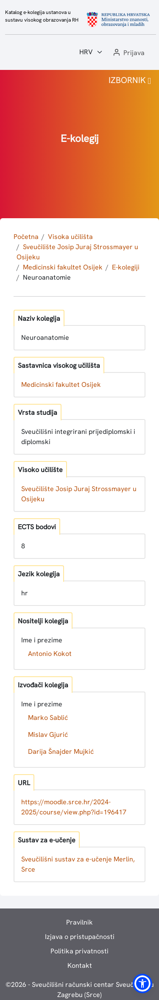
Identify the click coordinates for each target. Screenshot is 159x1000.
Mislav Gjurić (48, 734)
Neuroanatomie (47, 277)
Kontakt (79, 965)
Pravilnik (79, 922)
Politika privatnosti (79, 951)
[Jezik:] (91, 52)
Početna (26, 236)
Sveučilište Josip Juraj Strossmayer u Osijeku (79, 493)
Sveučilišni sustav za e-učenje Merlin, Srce (78, 864)
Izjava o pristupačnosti (79, 936)
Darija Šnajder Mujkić (61, 751)
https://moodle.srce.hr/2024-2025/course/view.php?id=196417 (73, 807)
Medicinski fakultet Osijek (63, 267)
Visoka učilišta (70, 236)
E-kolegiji (125, 267)
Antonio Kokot (50, 653)
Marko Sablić (48, 717)
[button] (128, 53)
